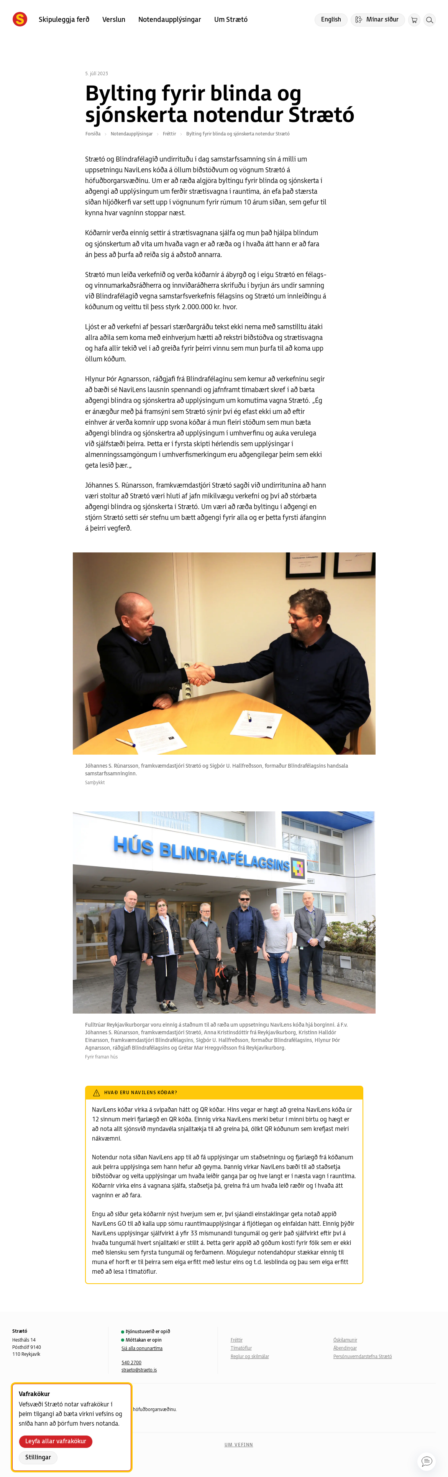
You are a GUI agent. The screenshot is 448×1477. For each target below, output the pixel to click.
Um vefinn (239, 1445)
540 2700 (131, 1363)
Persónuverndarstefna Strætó (362, 1357)
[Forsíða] (20, 20)
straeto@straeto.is (139, 1370)
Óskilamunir (345, 1340)
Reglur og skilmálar (250, 1357)
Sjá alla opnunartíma (141, 1349)
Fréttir (237, 1340)
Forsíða (92, 134)
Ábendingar (345, 1348)
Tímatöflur (241, 1348)
